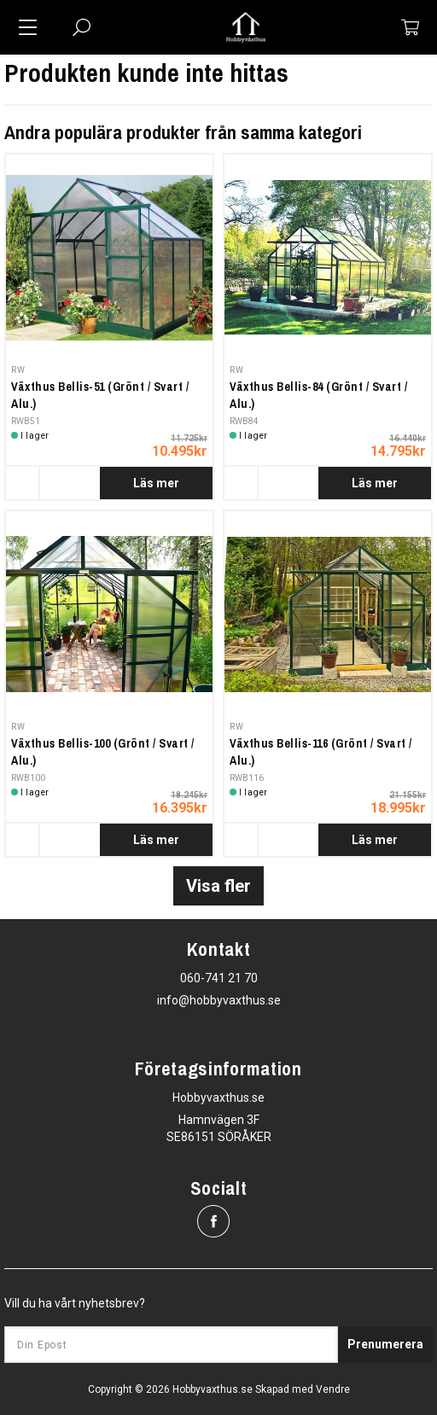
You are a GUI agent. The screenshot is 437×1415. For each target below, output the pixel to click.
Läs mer (156, 483)
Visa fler (218, 886)
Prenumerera (385, 1344)
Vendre (333, 1389)
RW (18, 370)
